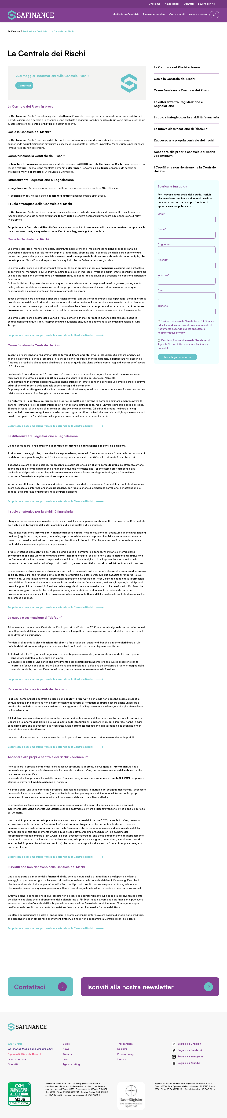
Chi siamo (154, 3)
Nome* (187, 233)
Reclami (122, 1048)
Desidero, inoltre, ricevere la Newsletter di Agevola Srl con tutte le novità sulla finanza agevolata (184, 344)
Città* (187, 294)
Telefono (187, 309)
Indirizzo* (187, 279)
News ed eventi (198, 14)
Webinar (67, 1054)
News (65, 1048)
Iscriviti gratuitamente (177, 357)
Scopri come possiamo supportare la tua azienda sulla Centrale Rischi (55, 335)
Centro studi (177, 14)
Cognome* (187, 248)
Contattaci (24, 85)
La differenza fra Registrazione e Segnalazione (178, 104)
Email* (187, 217)
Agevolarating (71, 1064)
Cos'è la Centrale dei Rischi (174, 79)
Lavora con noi (207, 3)
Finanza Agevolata (154, 14)
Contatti (189, 3)
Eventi (66, 1059)
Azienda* (187, 263)
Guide (66, 1043)
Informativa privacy (173, 332)
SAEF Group (15, 1043)
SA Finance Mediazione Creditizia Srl (30, 1048)
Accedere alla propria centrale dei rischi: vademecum (184, 154)
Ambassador (172, 3)
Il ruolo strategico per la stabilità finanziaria (186, 117)
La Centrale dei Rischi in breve (177, 67)
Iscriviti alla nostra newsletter (150, 986)
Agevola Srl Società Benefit (24, 1054)
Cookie (121, 1059)
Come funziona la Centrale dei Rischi (181, 90)
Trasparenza (125, 1043)
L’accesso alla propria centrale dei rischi (184, 140)
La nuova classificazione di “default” (181, 129)
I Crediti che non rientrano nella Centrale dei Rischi (185, 169)
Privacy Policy (125, 1054)
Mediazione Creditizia (126, 14)
